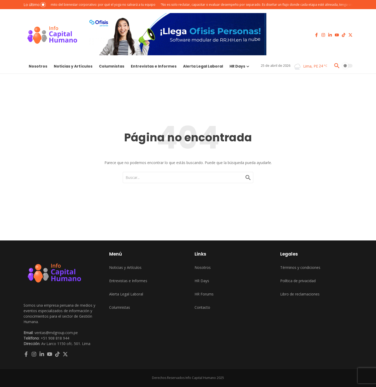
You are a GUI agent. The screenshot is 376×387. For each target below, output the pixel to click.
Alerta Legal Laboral (203, 66)
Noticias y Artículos (73, 66)
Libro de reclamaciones (300, 294)
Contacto (202, 307)
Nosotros (38, 66)
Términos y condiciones (300, 267)
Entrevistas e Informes (154, 66)
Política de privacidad (298, 280)
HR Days (239, 66)
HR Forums (204, 294)
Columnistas (111, 66)
